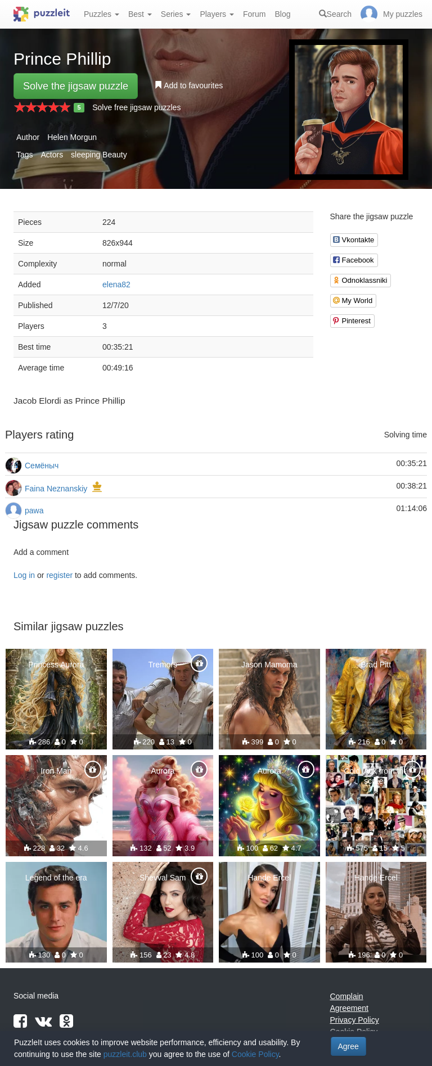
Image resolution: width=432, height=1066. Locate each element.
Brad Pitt (376, 664)
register (59, 575)
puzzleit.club (125, 1054)
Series (176, 14)
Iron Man (55, 770)
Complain (346, 996)
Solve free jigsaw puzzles (136, 107)
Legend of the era (56, 877)
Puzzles (101, 14)
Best (140, 14)
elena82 (116, 284)
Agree (348, 1046)
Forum (254, 14)
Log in (24, 575)
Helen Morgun (72, 137)
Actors (51, 154)
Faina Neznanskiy (56, 488)
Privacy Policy (354, 1019)
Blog (282, 14)
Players (217, 14)
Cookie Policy (255, 1054)
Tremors (162, 664)
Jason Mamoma (269, 664)
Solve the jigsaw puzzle (75, 86)
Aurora (162, 770)
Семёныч (41, 465)
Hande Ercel (269, 877)
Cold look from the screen (376, 775)
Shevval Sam (163, 877)
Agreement (349, 1008)
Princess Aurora (56, 664)
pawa (34, 510)
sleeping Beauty (99, 154)
